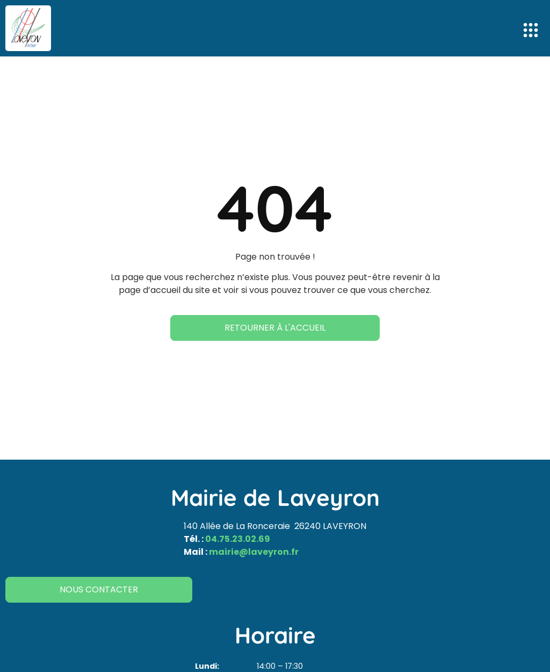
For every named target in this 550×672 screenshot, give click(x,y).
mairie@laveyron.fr (254, 552)
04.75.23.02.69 (237, 539)
